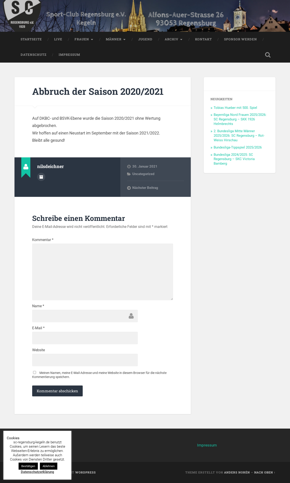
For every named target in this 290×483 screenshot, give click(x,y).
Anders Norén (237, 472)
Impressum (69, 55)
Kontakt (203, 39)
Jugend (145, 39)
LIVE (58, 39)
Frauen (82, 39)
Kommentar (42, 240)
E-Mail (38, 328)
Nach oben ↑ (265, 472)
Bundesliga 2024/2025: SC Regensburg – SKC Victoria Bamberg (234, 159)
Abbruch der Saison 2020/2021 (98, 91)
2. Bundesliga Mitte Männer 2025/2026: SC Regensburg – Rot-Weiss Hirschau (239, 135)
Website (38, 350)
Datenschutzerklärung (37, 472)
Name (38, 306)
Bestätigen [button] (28, 466)
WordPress (85, 472)
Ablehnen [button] (49, 466)
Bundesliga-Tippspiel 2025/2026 (238, 147)
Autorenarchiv (41, 177)
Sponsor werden (240, 39)
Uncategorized (143, 174)
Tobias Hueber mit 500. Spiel (235, 108)
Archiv (171, 39)
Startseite (31, 39)
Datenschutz (33, 55)
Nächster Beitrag (145, 188)
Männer (113, 39)
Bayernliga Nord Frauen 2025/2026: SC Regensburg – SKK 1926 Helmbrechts (240, 119)
